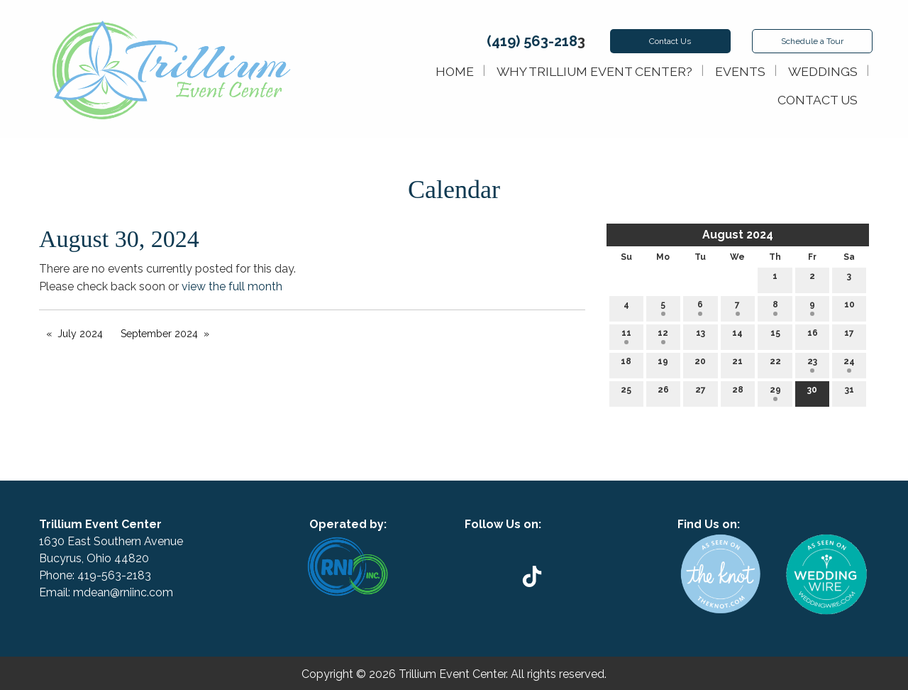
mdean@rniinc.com (123, 592)
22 (775, 364)
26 (663, 393)
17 (849, 336)
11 (626, 336)
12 (663, 336)
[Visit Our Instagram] (571, 541)
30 (812, 393)
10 (849, 308)
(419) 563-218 (532, 41)
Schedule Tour (812, 41)
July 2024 (80, 333)
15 (775, 336)
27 (700, 393)
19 (663, 364)
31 (849, 393)
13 (700, 336)
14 (737, 336)
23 (812, 364)
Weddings (823, 71)
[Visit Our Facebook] (549, 541)
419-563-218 (111, 575)
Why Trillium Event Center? (594, 71)
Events (740, 71)
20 (700, 364)
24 (849, 364)
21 (737, 364)
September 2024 (159, 333)
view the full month (232, 286)
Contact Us (670, 41)
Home (455, 71)
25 (626, 393)
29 (775, 393)
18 (626, 364)
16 (812, 336)
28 (737, 393)
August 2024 (737, 234)
